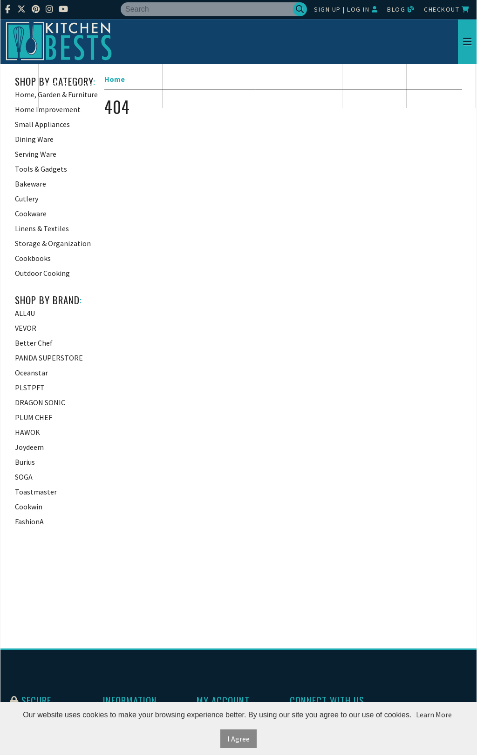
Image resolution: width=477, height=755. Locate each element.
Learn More (434, 714)
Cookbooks (33, 258)
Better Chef (34, 342)
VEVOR (25, 328)
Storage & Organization (53, 243)
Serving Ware (441, 85)
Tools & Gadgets (41, 169)
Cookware (31, 213)
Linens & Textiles (42, 228)
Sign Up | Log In (346, 9)
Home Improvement (209, 85)
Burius (25, 462)
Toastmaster (36, 491)
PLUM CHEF (33, 417)
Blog (401, 9)
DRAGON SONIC (40, 402)
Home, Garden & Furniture (100, 85)
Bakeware (30, 183)
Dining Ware (374, 85)
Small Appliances (299, 85)
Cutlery (26, 198)
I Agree (238, 738)
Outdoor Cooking (42, 273)
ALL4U (25, 313)
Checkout (447, 9)
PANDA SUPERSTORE (49, 357)
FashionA (29, 521)
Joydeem (29, 447)
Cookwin (28, 506)
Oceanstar (31, 372)
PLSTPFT (30, 387)
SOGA (24, 476)
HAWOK (27, 432)
